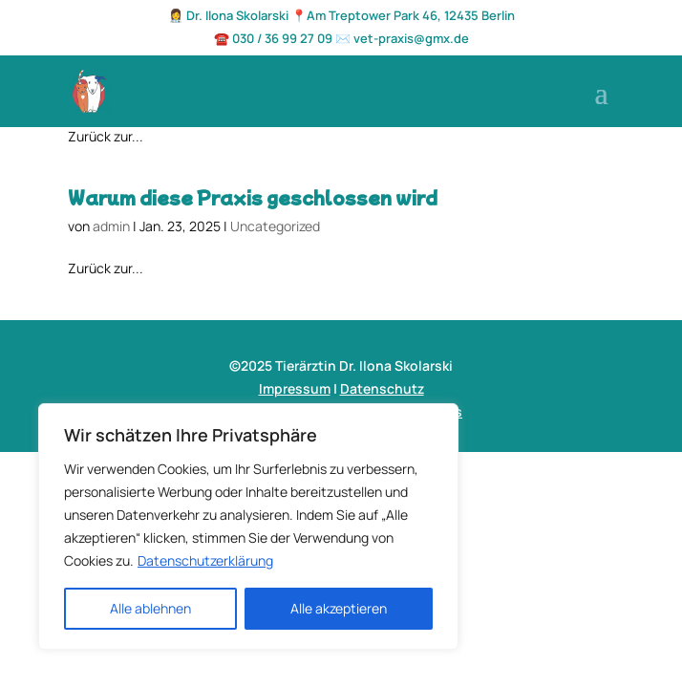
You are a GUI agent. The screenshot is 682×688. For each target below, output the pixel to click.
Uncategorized (275, 226)
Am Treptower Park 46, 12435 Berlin (411, 15)
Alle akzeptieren (338, 608)
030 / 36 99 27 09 (282, 38)
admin (111, 226)
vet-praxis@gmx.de (411, 38)
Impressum (294, 388)
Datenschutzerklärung (205, 560)
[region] (248, 526)
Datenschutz (382, 388)
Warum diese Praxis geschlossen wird (252, 196)
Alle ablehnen (150, 608)
